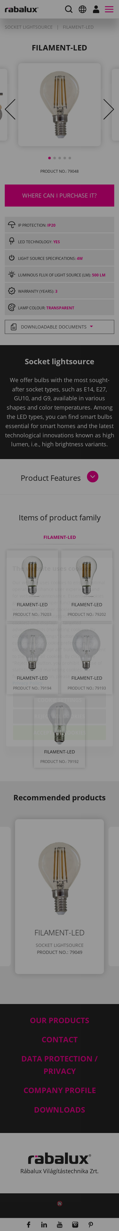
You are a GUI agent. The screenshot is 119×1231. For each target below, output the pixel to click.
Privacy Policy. (28, 647)
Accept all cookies (59, 696)
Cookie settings (59, 663)
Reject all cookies (59, 679)
